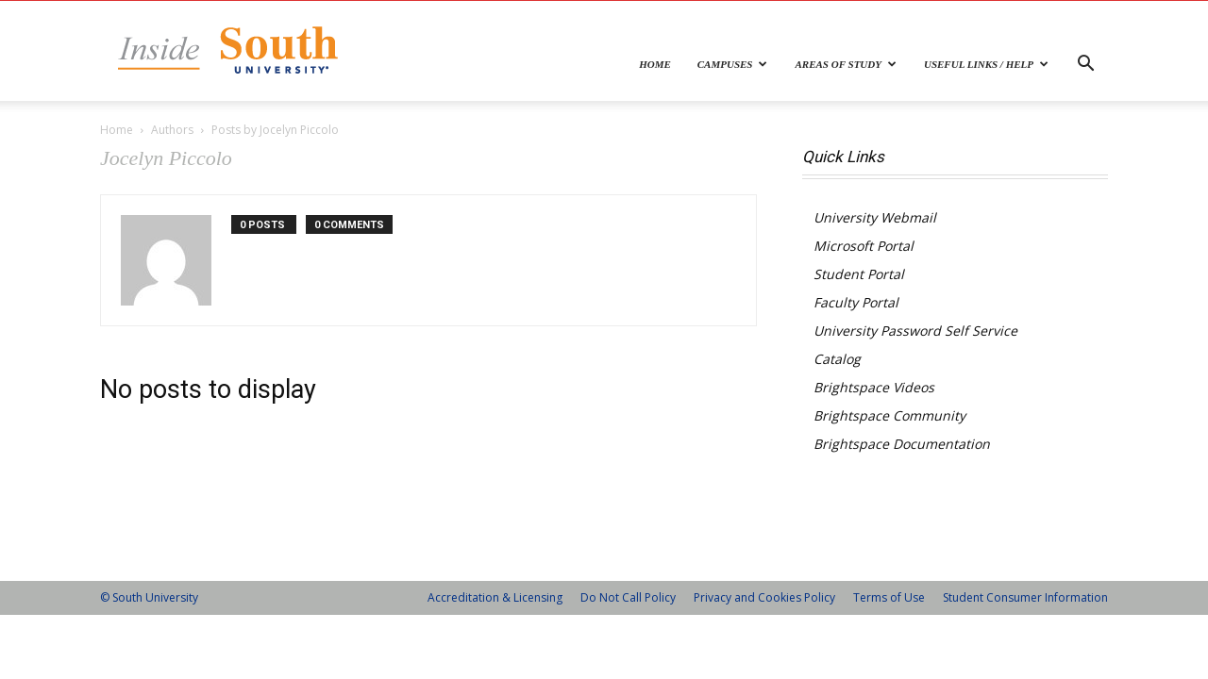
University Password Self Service (915, 331)
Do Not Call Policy (628, 597)
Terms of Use (889, 597)
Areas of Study (846, 64)
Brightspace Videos (874, 387)
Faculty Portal (856, 302)
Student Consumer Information (1025, 597)
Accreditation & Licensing (495, 597)
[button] (1085, 66)
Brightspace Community (889, 415)
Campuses (732, 64)
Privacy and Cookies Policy (764, 597)
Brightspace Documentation (902, 444)
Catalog (837, 359)
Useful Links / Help (986, 64)
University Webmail (875, 217)
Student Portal (859, 274)
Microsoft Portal (864, 246)
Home (655, 64)
